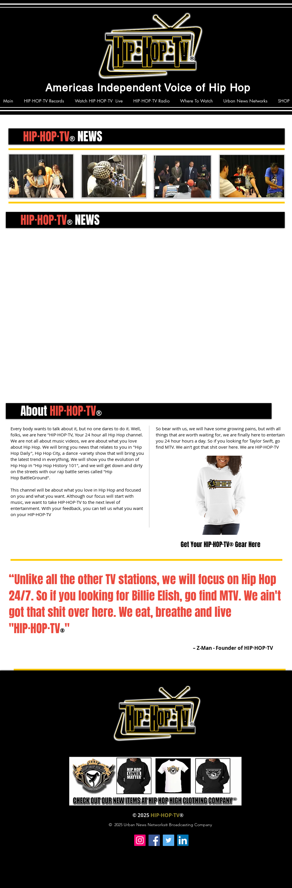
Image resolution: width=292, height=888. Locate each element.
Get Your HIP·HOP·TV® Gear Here (221, 544)
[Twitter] (168, 840)
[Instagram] (140, 840)
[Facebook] (154, 840)
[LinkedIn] (183, 840)
